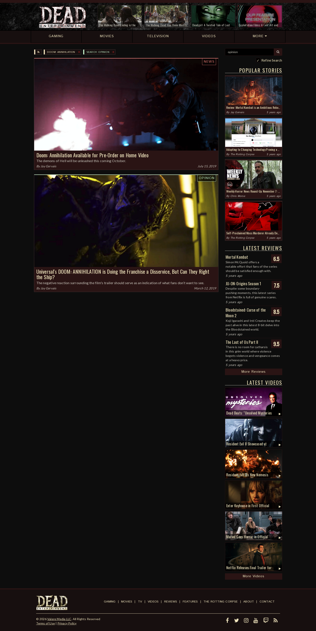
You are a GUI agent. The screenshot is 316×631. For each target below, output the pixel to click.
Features (190, 601)
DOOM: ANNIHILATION (61, 52)
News (209, 61)
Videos (153, 601)
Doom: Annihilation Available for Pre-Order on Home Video (92, 155)
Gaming (109, 601)
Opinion (207, 178)
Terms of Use (45, 623)
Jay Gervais (48, 166)
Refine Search (271, 60)
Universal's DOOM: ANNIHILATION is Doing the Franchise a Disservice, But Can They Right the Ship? (122, 274)
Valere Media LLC (59, 619)
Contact (267, 601)
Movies (126, 601)
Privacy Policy (67, 623)
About (248, 601)
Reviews (170, 601)
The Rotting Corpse (242, 154)
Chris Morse (237, 196)
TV (140, 601)
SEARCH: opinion (97, 52)
